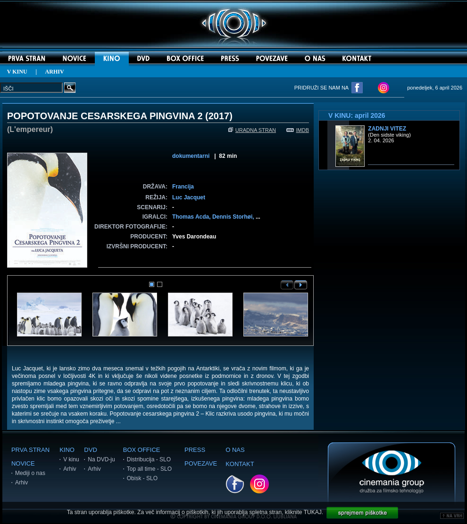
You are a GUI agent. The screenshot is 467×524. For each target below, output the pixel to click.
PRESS (194, 449)
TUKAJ (313, 512)
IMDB (297, 130)
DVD (90, 449)
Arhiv (21, 482)
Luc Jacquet (188, 197)
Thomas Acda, (192, 216)
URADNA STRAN (252, 130)
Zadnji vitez (387, 128)
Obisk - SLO (142, 478)
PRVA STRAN (30, 449)
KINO (67, 449)
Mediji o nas (30, 473)
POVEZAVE (200, 463)
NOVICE (23, 463)
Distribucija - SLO (149, 459)
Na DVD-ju (101, 459)
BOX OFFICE (141, 449)
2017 (219, 116)
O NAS (234, 449)
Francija (183, 186)
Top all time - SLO (149, 469)
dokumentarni (190, 156)
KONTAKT (239, 463)
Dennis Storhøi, (234, 216)
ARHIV (54, 71)
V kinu (71, 459)
